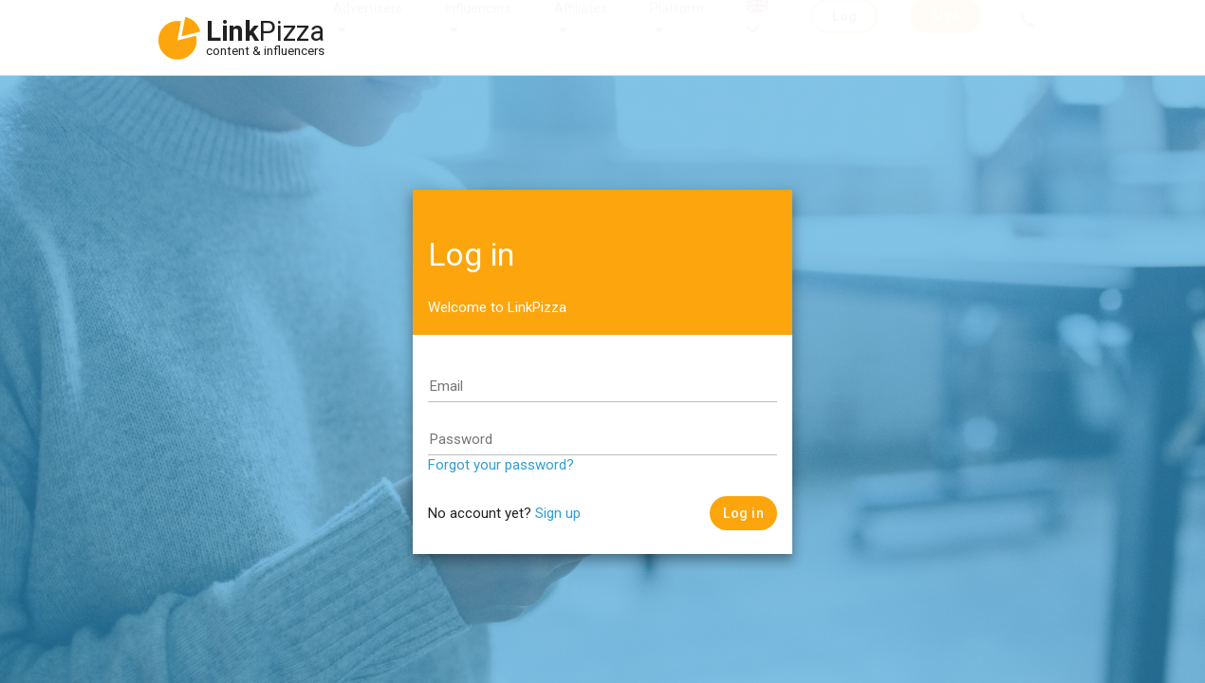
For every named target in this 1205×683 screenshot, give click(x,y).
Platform (677, 26)
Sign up (558, 513)
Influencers (478, 26)
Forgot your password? (501, 464)
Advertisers (367, 26)
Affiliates (580, 26)
